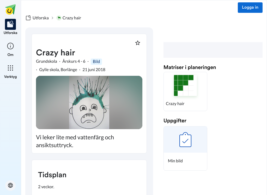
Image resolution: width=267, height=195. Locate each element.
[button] (185, 91)
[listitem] (10, 27)
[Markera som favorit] (137, 43)
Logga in (250, 7)
